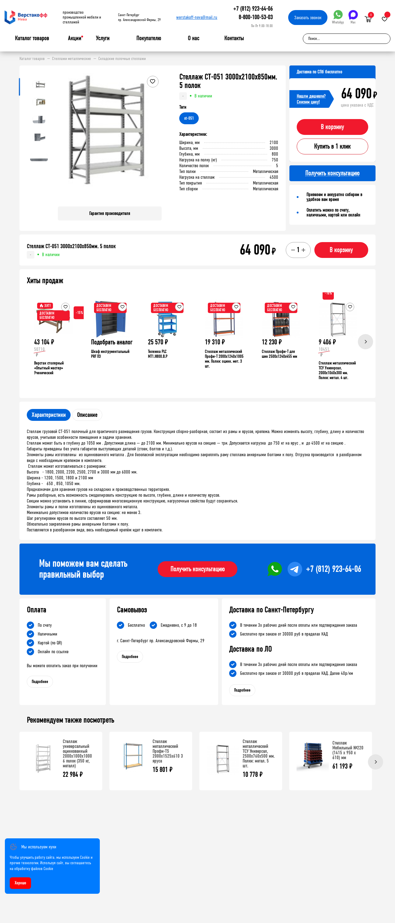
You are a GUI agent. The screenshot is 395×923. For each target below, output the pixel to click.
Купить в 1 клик (332, 146)
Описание (87, 415)
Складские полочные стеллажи (122, 58)
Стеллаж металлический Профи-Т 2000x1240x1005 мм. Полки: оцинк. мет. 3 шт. (224, 359)
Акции (74, 38)
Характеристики (49, 415)
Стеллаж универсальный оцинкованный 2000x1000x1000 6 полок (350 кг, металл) (77, 753)
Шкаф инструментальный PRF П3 (110, 354)
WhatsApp (338, 17)
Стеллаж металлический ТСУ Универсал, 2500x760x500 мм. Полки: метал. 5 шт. (258, 753)
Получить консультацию (197, 569)
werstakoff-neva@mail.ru (196, 17)
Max (353, 17)
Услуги (103, 38)
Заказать (307, 17)
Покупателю (148, 38)
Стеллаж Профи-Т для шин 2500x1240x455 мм (279, 354)
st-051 (189, 118)
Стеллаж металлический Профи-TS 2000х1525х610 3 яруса (167, 751)
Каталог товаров (32, 38)
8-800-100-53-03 (256, 17)
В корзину (332, 127)
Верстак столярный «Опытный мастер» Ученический (49, 368)
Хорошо (20, 883)
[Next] (365, 341)
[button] (156, 137)
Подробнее (40, 681)
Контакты (234, 38)
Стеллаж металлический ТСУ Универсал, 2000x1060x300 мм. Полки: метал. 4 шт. (337, 370)
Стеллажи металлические (71, 58)
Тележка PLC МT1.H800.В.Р (157, 354)
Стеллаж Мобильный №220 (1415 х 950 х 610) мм (347, 750)
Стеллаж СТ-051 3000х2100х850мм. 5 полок (71, 246)
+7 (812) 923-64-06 (253, 8)
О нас (193, 38)
